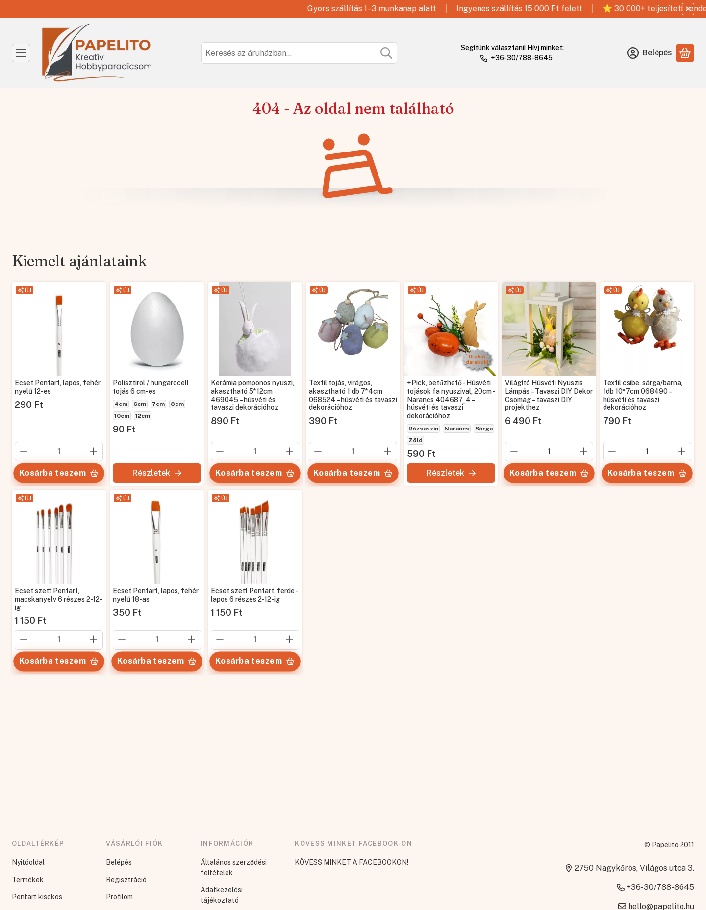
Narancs (456, 428)
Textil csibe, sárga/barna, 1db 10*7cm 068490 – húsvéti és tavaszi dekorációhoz (642, 395)
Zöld (415, 440)
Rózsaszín (423, 428)
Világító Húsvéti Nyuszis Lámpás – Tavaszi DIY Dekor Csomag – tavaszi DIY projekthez (549, 395)
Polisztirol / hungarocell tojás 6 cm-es (151, 387)
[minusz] (24, 451)
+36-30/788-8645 (522, 58)
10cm (121, 415)
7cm (158, 404)
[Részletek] (157, 473)
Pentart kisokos (37, 897)
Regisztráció (126, 880)
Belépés (119, 862)
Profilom (119, 897)
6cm (139, 404)
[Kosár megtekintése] (685, 53)
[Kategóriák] (21, 53)
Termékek (28, 880)
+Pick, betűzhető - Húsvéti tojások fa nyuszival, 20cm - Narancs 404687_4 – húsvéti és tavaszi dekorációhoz (451, 399)
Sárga (484, 428)
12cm (142, 415)
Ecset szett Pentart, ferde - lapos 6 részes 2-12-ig (254, 595)
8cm (177, 404)
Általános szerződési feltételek (234, 868)
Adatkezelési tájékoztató (222, 895)
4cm (120, 404)
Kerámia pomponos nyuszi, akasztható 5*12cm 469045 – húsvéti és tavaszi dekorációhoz (252, 395)
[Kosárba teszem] (58, 473)
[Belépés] (650, 53)
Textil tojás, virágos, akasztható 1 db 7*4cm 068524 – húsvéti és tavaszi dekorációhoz (353, 395)
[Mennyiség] (59, 451)
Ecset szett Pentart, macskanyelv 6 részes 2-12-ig (58, 599)
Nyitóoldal (28, 862)
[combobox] (299, 53)
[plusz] (93, 451)
